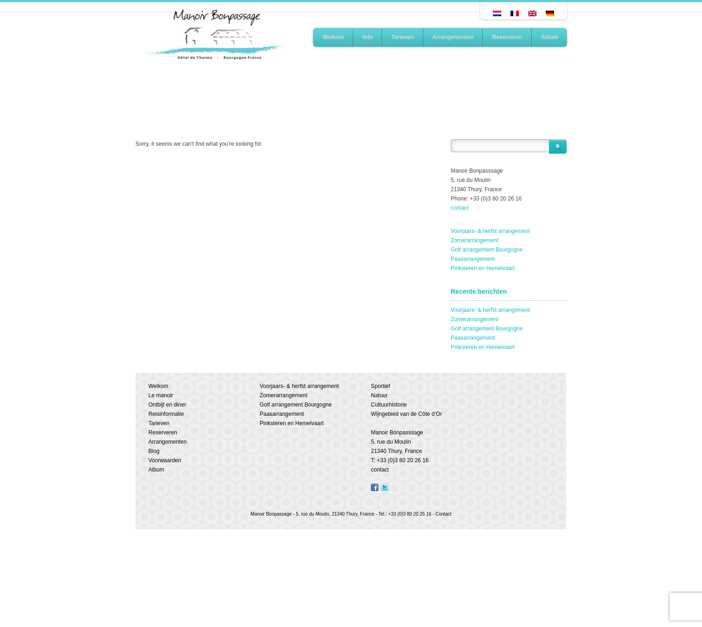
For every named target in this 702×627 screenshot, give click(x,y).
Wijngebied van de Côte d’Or (406, 414)
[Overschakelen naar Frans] (514, 13)
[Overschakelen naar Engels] (532, 13)
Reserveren (507, 37)
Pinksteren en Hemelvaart (483, 268)
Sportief (380, 386)
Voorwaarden (164, 460)
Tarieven (402, 37)
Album (549, 37)
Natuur (379, 395)
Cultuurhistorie (389, 404)
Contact (443, 514)
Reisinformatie (166, 414)
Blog (154, 451)
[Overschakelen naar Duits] (550, 13)
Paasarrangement (473, 259)
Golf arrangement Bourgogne (487, 249)
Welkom (333, 37)
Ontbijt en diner (167, 404)
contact (460, 208)
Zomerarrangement (474, 240)
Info (368, 37)
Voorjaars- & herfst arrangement (490, 231)
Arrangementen (453, 37)
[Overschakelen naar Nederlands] (497, 13)
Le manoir (160, 395)
